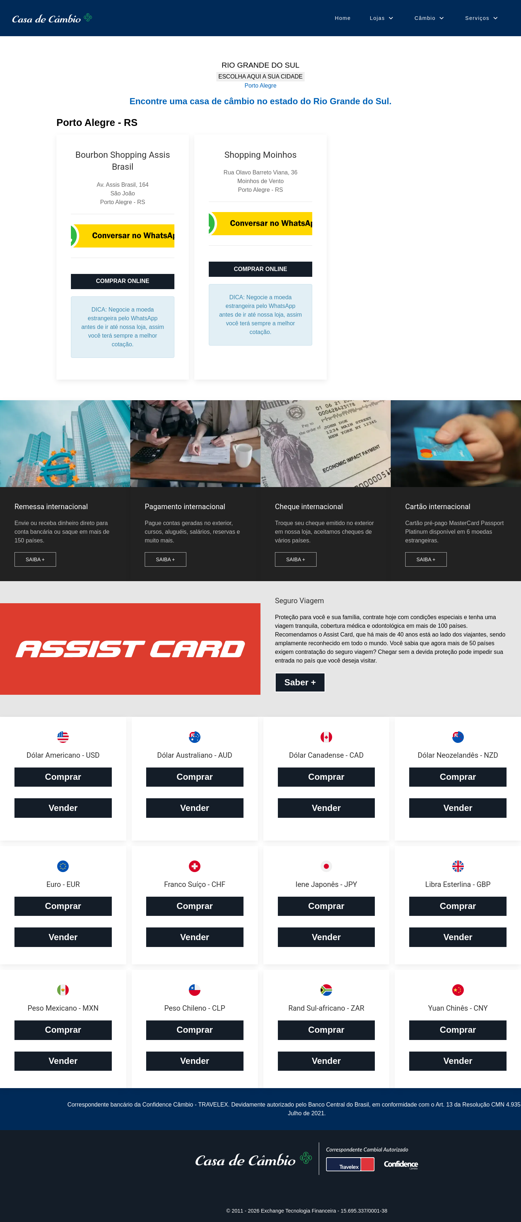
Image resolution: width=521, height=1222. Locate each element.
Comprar (63, 777)
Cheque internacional (309, 506)
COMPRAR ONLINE (122, 281)
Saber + (300, 682)
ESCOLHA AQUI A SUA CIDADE (261, 76)
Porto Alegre (260, 86)
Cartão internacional (437, 506)
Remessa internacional (51, 506)
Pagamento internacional (185, 506)
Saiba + (35, 559)
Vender (62, 808)
